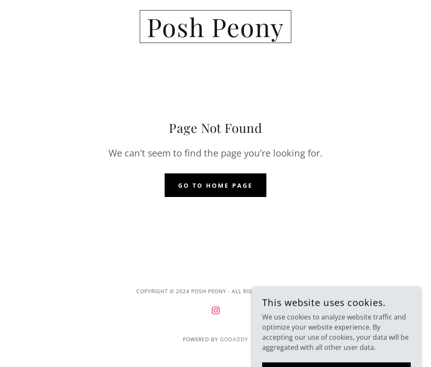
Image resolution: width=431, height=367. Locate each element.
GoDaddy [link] (234, 339)
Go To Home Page (215, 185)
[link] (215, 34)
